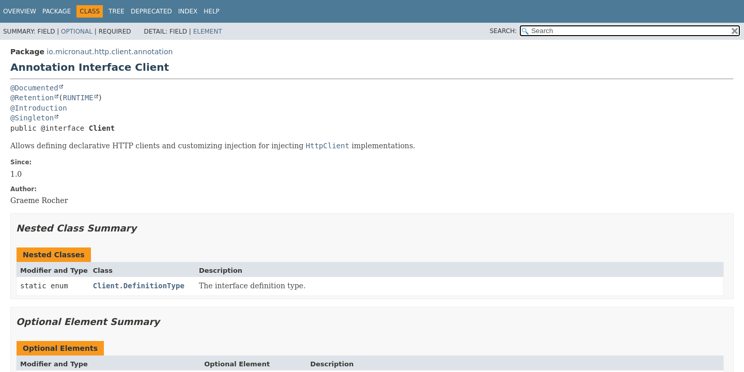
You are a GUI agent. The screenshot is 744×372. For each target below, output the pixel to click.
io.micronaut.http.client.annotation (110, 52)
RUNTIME (78, 98)
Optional (76, 31)
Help (212, 11)
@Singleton (32, 118)
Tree (117, 11)
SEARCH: (503, 31)
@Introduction (38, 108)
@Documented (34, 88)
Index (188, 11)
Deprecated (151, 11)
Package (56, 11)
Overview (19, 11)
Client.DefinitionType (138, 286)
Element (207, 31)
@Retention (32, 98)
